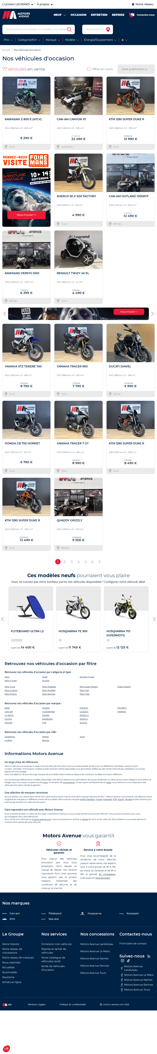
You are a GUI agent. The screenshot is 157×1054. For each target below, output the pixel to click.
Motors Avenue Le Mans (95, 951)
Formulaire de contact (133, 943)
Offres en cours (100, 69)
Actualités (8, 967)
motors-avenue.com (41, 819)
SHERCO (84, 719)
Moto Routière (49, 690)
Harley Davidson (87, 799)
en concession (107, 874)
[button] (5, 313)
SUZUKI (83, 723)
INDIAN (45, 715)
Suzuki (121, 799)
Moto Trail (84, 690)
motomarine (69, 782)
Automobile (9, 972)
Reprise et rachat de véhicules (53, 951)
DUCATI (8, 719)
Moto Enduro (11, 694)
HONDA (46, 708)
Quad (44, 677)
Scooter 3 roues (87, 677)
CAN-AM (9, 712)
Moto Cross (10, 687)
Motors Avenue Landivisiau (96, 944)
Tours (82, 737)
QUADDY (84, 712)
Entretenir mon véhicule (56, 944)
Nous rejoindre (11, 962)
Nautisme (8, 977)
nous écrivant (102, 878)
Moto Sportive (48, 694)
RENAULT (84, 715)
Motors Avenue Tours (93, 973)
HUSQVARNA (48, 712)
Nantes (45, 737)
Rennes (45, 740)
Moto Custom (11, 690)
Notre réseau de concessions (12, 951)
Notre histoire (10, 944)
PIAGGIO (84, 708)
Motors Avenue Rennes (94, 965)
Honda (99, 799)
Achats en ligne (11, 982)
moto (45, 782)
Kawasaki (107, 799)
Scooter (45, 680)
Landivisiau (10, 737)
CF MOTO (9, 715)
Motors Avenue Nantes (94, 958)
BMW (7, 708)
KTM (44, 723)
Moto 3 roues (11, 680)
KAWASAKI (47, 719)
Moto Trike (85, 694)
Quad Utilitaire (124, 687)
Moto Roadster (49, 687)
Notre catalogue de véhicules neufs (53, 959)
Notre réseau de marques (18, 957)
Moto (7, 677)
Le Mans (8, 740)
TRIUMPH (121, 708)
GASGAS (8, 723)
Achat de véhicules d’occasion (53, 968)
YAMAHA (121, 712)
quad (108, 782)
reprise (85, 819)
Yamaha (128, 799)
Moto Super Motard (89, 687)
